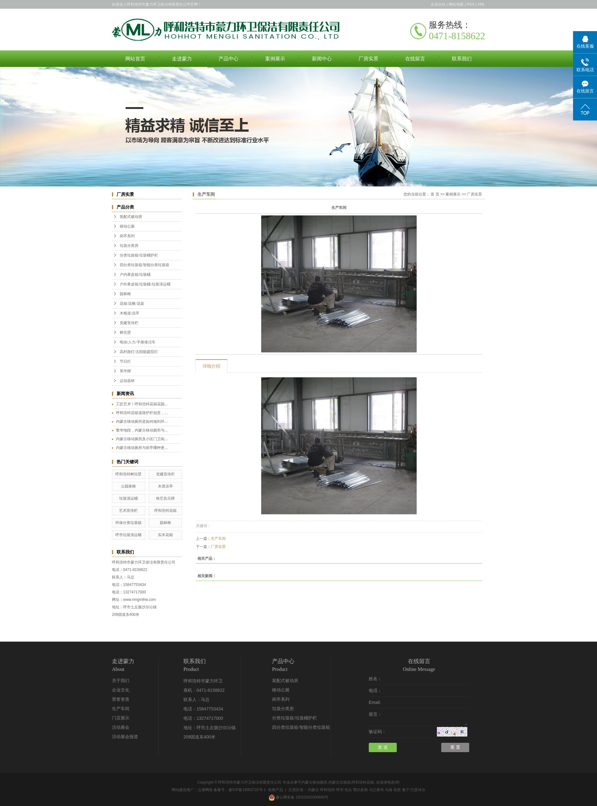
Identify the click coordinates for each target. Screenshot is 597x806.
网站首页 (135, 58)
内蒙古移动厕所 (314, 782)
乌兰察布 (376, 790)
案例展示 (275, 58)
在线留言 (415, 58)
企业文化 (120, 690)
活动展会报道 (125, 736)
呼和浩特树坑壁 (128, 474)
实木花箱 (165, 535)
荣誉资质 (120, 699)
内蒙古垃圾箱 (339, 782)
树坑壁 (125, 332)
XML (481, 4)
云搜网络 (205, 790)
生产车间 (218, 538)
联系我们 (462, 58)
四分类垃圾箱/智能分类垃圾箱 (144, 265)
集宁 (406, 790)
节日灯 (125, 361)
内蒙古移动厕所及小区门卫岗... (142, 439)
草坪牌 (125, 371)
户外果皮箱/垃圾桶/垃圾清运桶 (145, 284)
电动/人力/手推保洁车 (137, 342)
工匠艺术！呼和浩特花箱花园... (142, 404)
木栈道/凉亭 (129, 313)
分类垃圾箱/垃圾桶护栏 (139, 255)
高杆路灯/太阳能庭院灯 (139, 352)
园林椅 (125, 294)
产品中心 (228, 58)
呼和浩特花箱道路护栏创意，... (142, 413)
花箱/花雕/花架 (132, 303)
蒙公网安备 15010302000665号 (298, 797)
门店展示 (120, 718)
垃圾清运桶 (128, 498)
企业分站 (438, 4)
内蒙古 (313, 790)
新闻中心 (322, 58)
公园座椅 (128, 486)
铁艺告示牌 (165, 498)
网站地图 (456, 4)
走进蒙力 (182, 58)
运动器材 (127, 381)
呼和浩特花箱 (165, 510)
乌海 (388, 790)
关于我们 (120, 680)
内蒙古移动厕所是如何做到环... (142, 421)
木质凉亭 (165, 486)
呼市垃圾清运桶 (128, 535)
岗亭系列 (127, 236)
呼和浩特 (327, 790)
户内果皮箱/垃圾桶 (135, 274)
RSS (470, 4)
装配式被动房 (131, 216)
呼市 (340, 790)
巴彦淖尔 (417, 790)
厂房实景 (368, 58)
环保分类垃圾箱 (128, 523)
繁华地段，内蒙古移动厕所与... (142, 430)
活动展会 (120, 727)
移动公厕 (127, 226)
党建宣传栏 (129, 323)
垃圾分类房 (129, 245)
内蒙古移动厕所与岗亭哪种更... (142, 447)
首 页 (435, 194)
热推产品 (275, 790)
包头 (348, 790)
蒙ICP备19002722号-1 (247, 790)
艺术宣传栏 (128, 510)
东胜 (397, 790)
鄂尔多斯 (360, 790)
